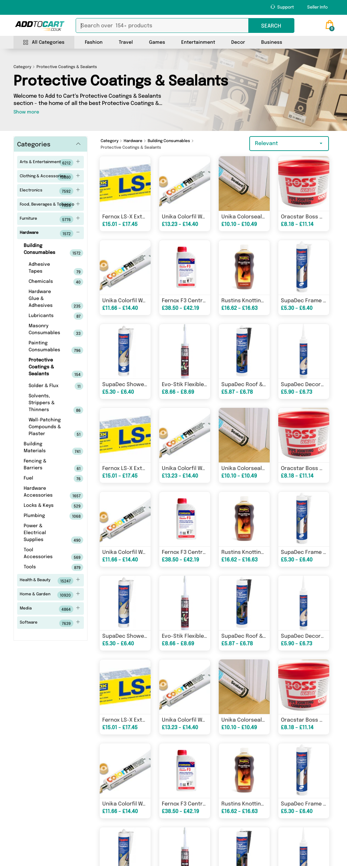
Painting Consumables (45, 347)
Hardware (50, 233)
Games (157, 42)
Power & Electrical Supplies (43, 534)
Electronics (50, 191)
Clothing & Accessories (50, 177)
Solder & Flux (45, 386)
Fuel (43, 478)
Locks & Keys (43, 505)
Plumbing (43, 516)
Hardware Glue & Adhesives (45, 299)
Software (50, 623)
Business (271, 42)
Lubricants (45, 316)
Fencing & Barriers (43, 465)
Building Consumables (43, 250)
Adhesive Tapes (45, 268)
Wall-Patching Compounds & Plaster (45, 428)
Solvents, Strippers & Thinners (45, 404)
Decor (238, 42)
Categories (33, 145)
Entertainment (198, 42)
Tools (43, 567)
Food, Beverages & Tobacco (50, 205)
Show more (26, 112)
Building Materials (43, 448)
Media (50, 609)
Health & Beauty (50, 580)
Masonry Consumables (45, 330)
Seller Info (317, 7)
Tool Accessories (43, 554)
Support (282, 7)
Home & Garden (50, 595)
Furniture (50, 219)
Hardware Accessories (43, 492)
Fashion (94, 42)
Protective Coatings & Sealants (45, 368)
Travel (126, 42)
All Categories (43, 42)
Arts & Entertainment (50, 162)
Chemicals (45, 281)
